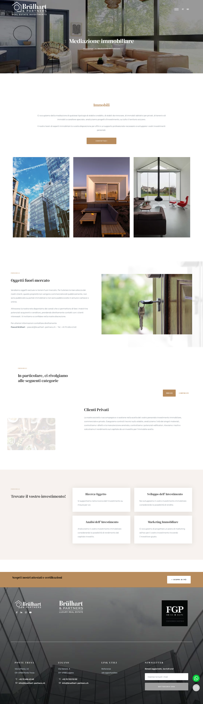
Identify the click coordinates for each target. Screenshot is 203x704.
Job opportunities (109, 672)
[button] (176, 9)
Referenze (106, 668)
